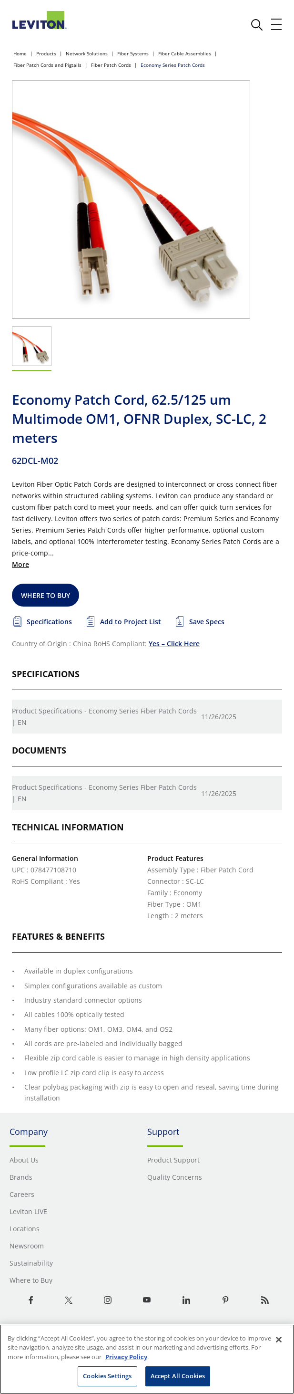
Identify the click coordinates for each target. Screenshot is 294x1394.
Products (46, 53)
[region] (147, 1359)
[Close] (278, 1339)
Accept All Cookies (178, 1376)
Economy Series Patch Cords (173, 65)
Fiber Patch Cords (111, 65)
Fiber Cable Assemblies (184, 53)
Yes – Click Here (174, 643)
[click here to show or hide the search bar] (257, 25)
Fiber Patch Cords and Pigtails (47, 65)
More (20, 564)
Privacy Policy (126, 1356)
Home (20, 53)
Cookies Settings (107, 1376)
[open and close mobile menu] (277, 24)
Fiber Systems (133, 53)
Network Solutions (87, 53)
